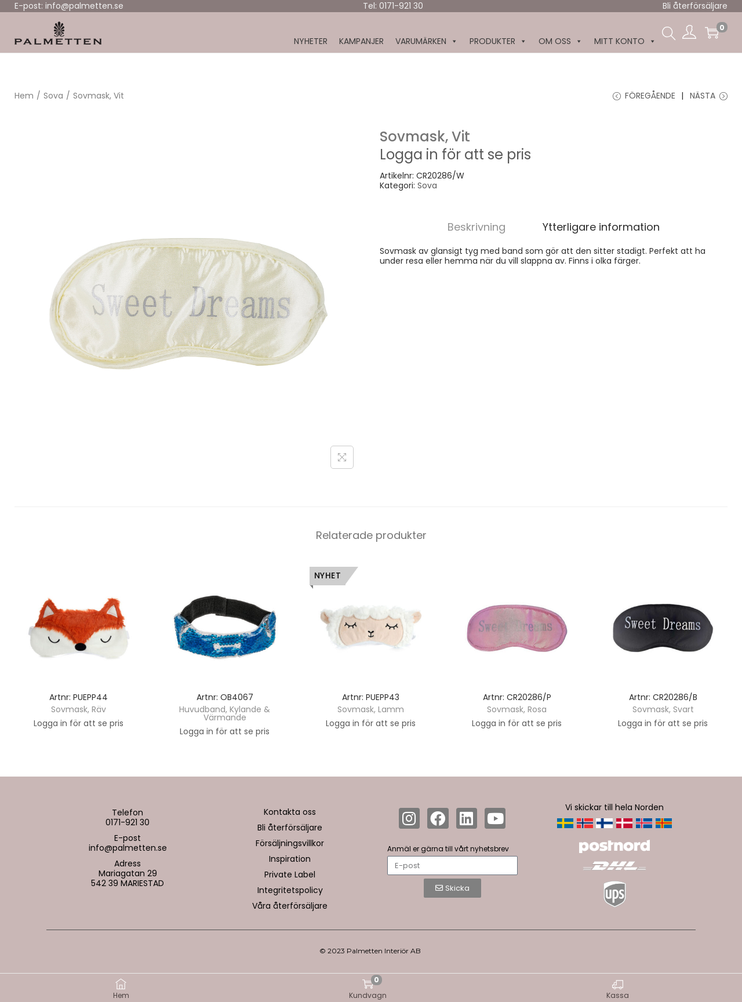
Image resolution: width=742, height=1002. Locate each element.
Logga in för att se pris (455, 154)
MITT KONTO (625, 41)
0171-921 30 (128, 822)
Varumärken (426, 41)
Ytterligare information (601, 227)
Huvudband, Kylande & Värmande (224, 713)
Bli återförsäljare (695, 6)
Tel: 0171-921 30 (393, 6)
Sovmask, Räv (78, 709)
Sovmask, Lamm (370, 709)
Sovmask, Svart (663, 709)
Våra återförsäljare (290, 906)
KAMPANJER (361, 41)
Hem (24, 95)
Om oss (561, 41)
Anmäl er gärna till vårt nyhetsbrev (448, 849)
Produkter (498, 41)
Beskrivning (476, 227)
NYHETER (311, 41)
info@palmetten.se (128, 848)
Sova (53, 95)
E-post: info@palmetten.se (68, 6)
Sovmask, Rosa (517, 709)
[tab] (476, 227)
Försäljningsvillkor (290, 843)
